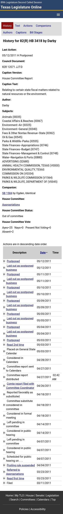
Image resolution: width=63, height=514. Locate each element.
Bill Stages (36, 32)
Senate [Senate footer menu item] (40, 495)
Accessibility (38, 509)
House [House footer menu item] (30, 495)
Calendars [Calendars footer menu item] (43, 499)
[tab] (7, 25)
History (7, 25)
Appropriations (11, 204)
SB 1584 (7, 193)
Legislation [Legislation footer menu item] (52, 495)
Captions (21, 32)
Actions (27, 25)
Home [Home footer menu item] (9, 495)
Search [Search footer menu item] (14, 499)
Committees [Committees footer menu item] (27, 499)
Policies (24, 509)
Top (53, 499)
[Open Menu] (58, 14)
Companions (43, 25)
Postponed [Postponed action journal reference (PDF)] (13, 261)
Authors (7, 32)
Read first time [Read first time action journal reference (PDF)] (15, 478)
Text (17, 25)
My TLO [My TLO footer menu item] (19, 495)
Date (44, 252)
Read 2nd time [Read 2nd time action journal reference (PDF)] (15, 344)
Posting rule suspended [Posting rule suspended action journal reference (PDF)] (21, 465)
